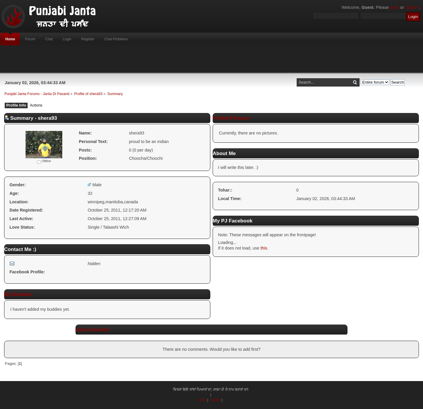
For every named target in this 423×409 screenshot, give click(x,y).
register (412, 7)
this (264, 248)
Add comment (92, 329)
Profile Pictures (231, 118)
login (394, 7)
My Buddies (18, 294)
